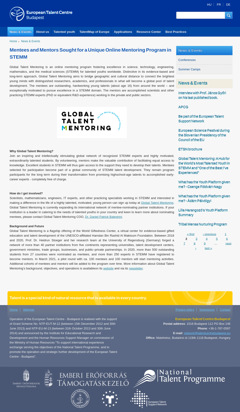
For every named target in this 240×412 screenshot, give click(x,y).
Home (13, 41)
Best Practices (176, 32)
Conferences (187, 60)
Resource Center (149, 32)
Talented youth (64, 32)
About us (42, 32)
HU (209, 4)
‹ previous (209, 234)
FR (219, 4)
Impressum (206, 309)
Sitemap (28, 309)
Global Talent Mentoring (157, 202)
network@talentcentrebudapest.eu (207, 333)
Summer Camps (189, 69)
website (108, 268)
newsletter (136, 268)
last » (208, 248)
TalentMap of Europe (94, 32)
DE (228, 4)
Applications (123, 32)
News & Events (20, 32)
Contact (225, 309)
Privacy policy (185, 309)
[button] (228, 15)
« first (191, 234)
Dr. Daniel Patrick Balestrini (103, 217)
